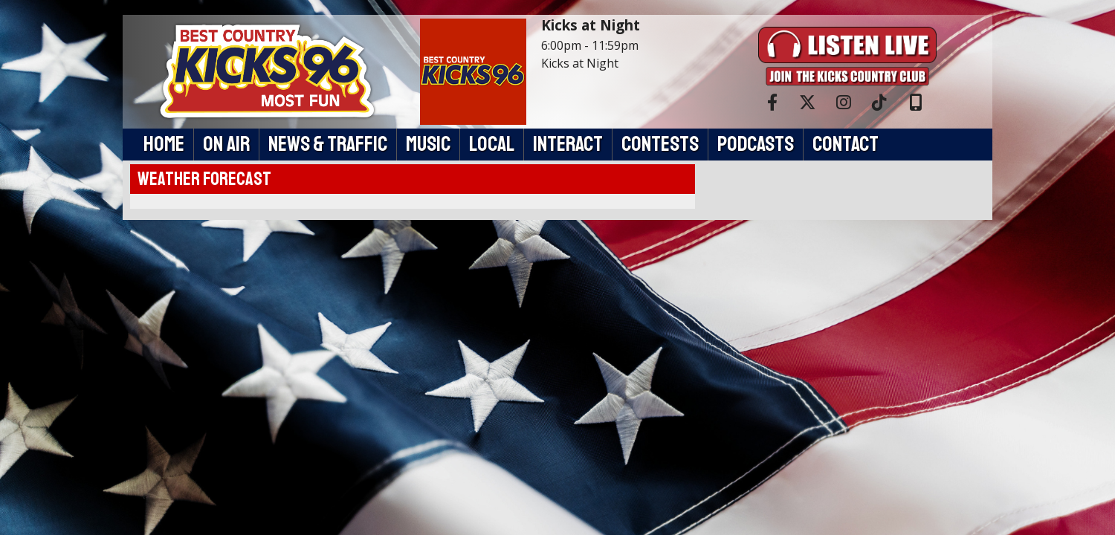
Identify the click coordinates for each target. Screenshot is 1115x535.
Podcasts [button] (755, 144)
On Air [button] (226, 144)
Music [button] (428, 144)
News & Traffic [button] (327, 144)
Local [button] (491, 144)
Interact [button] (568, 144)
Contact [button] (845, 144)
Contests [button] (660, 144)
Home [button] (163, 144)
